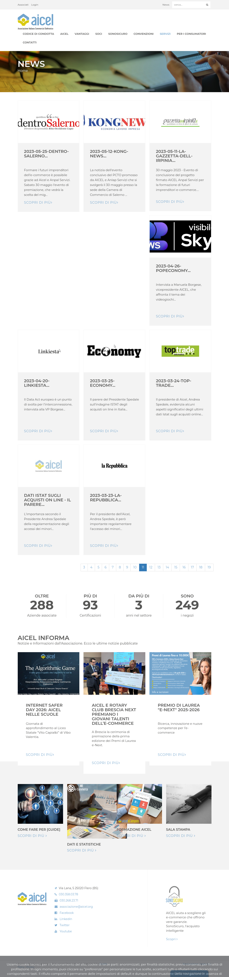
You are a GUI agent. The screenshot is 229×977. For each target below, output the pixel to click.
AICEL (64, 33)
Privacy (30, 966)
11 (143, 567)
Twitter (65, 925)
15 (175, 567)
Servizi (165, 33)
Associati (23, 4)
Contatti (30, 42)
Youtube (66, 931)
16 (184, 567)
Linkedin (66, 919)
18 (200, 567)
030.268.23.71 (69, 900)
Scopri (171, 939)
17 (192, 567)
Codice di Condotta (38, 33)
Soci (98, 33)
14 (167, 567)
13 (159, 567)
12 (150, 567)
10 (134, 567)
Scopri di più (32, 836)
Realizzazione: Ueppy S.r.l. (197, 963)
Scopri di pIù (38, 202)
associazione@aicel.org (76, 906)
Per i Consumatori (191, 33)
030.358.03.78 (68, 894)
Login (34, 4)
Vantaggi (82, 33)
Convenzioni (144, 33)
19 (209, 567)
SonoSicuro (117, 33)
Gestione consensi (189, 973)
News (165, 4)
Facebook (67, 913)
